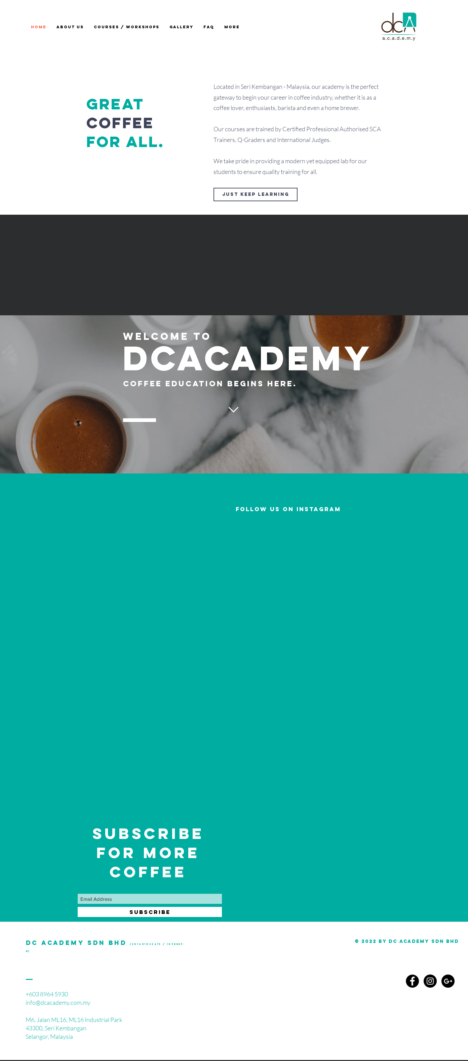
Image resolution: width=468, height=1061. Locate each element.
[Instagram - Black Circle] (430, 981)
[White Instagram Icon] (88, 1056)
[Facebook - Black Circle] (412, 981)
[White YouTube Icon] (100, 1056)
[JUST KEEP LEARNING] (255, 194)
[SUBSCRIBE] (150, 912)
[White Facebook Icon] (112, 1056)
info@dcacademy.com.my (58, 1002)
